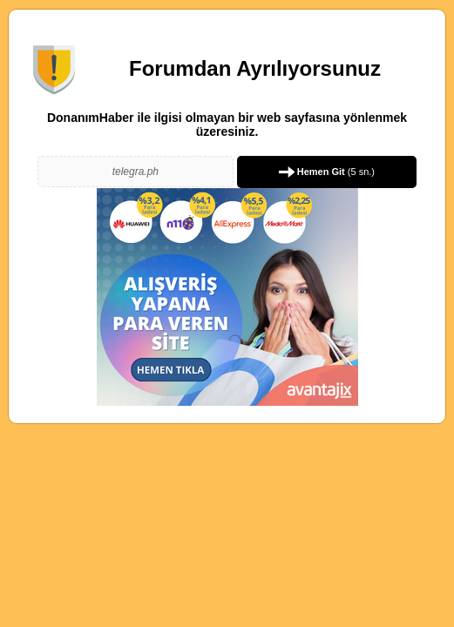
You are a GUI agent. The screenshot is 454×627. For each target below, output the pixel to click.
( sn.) (327, 171)
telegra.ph (135, 171)
